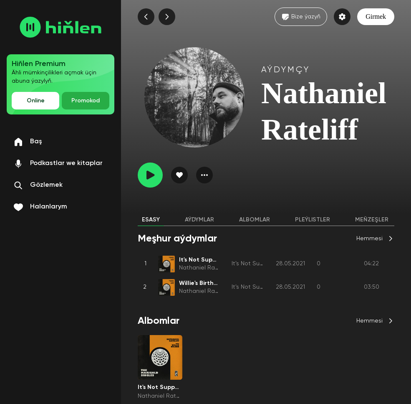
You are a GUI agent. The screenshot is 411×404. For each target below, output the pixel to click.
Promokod (85, 101)
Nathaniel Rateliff (203, 268)
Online (36, 101)
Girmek (376, 16)
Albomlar (254, 220)
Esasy (151, 220)
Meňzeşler (371, 220)
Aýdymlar (199, 220)
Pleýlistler (312, 220)
